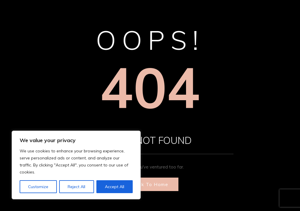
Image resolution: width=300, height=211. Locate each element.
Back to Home (150, 184)
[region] (76, 165)
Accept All (114, 186)
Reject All (76, 186)
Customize (38, 186)
